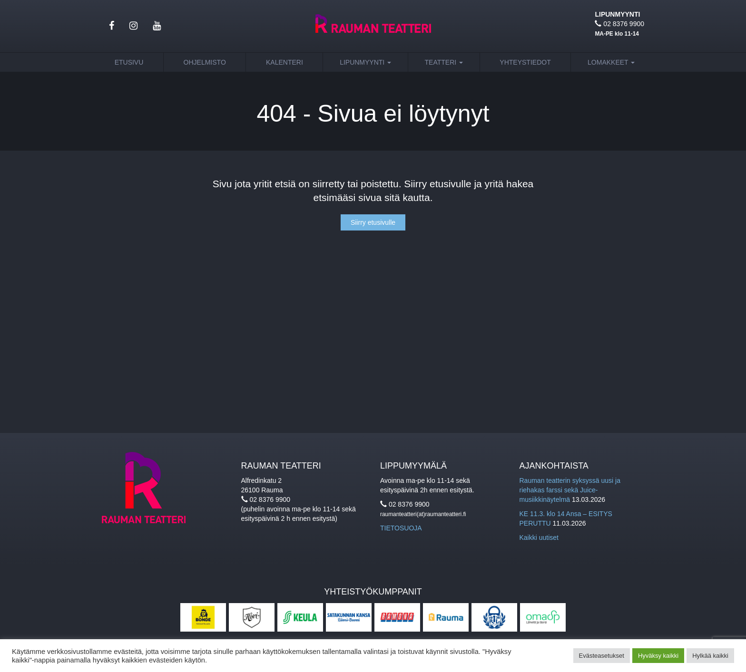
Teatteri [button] (444, 62)
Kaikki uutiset (539, 537)
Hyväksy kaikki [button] (658, 655)
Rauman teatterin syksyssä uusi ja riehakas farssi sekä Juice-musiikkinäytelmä (570, 490)
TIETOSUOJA (401, 528)
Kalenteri (284, 62)
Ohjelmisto (205, 62)
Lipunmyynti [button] (365, 62)
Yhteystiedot (525, 62)
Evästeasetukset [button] (601, 655)
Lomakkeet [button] (611, 62)
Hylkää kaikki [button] (710, 655)
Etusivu (129, 62)
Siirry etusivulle (373, 222)
